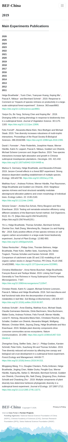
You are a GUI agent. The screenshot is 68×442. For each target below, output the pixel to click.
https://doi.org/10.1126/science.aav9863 (20, 109)
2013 (4, 83)
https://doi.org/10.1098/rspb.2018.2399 (44, 140)
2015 (4, 76)
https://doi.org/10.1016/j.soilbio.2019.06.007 (22, 302)
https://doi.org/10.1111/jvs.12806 (23, 124)
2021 (4, 54)
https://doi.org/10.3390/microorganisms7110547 (24, 283)
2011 (4, 90)
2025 (4, 40)
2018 (4, 65)
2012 (4, 87)
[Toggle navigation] (62, 5)
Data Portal (13, 413)
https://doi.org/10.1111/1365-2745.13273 (21, 390)
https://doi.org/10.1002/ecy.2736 (38, 178)
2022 (4, 51)
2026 (4, 36)
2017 (4, 69)
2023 (4, 47)
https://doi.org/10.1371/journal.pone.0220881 (36, 264)
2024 (4, 44)
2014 (4, 79)
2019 (4, 61)
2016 (4, 72)
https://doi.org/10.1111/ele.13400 (17, 200)
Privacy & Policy (59, 407)
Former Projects (27, 413)
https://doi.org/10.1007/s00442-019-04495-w (22, 162)
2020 (4, 58)
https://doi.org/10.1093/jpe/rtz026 (17, 242)
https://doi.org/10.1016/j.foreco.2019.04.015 (22, 360)
